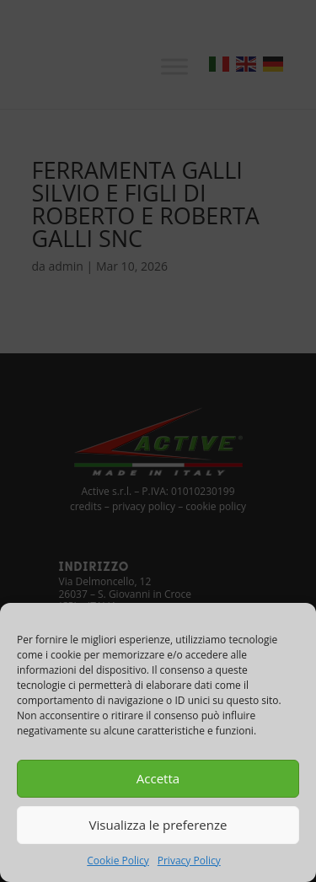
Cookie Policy (117, 860)
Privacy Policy (189, 860)
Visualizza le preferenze (158, 824)
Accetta (158, 778)
